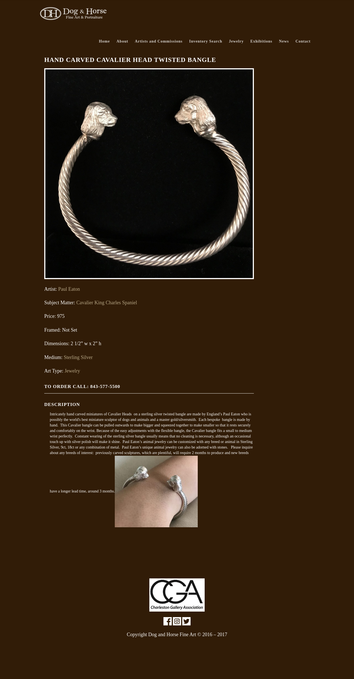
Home (104, 41)
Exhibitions (261, 41)
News (284, 41)
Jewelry (236, 41)
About (122, 41)
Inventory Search (205, 41)
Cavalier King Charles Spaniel (106, 302)
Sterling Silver (78, 357)
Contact (303, 41)
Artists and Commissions (159, 41)
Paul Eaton (69, 289)
